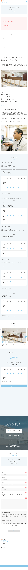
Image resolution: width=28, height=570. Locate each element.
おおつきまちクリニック (10, 446)
